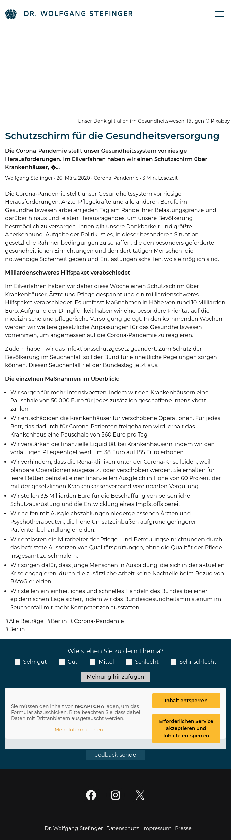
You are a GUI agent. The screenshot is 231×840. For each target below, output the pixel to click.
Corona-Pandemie (116, 178)
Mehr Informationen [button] (79, 729)
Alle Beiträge (26, 621)
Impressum (157, 828)
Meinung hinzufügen (115, 677)
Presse (183, 828)
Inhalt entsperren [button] (186, 700)
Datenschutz (122, 828)
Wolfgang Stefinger (29, 178)
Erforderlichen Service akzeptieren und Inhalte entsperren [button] (186, 728)
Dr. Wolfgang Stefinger (74, 828)
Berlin (59, 621)
